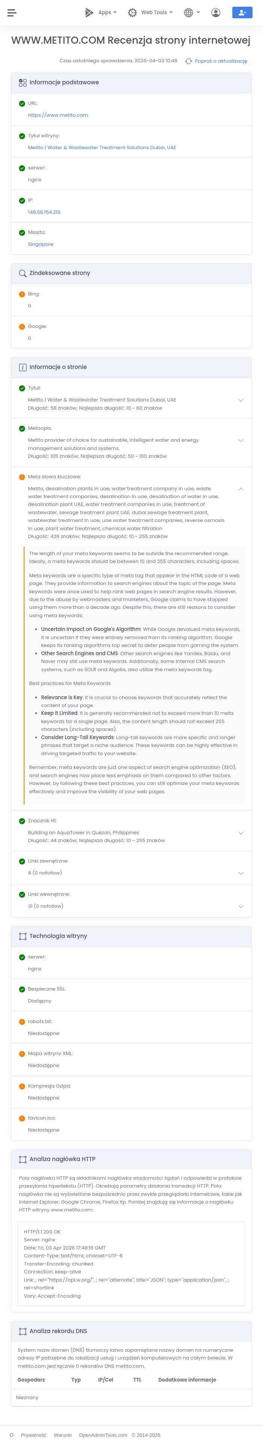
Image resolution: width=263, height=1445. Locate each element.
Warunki (63, 1435)
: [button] (30, 387)
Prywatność (33, 1435)
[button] (137, 404)
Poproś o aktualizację (216, 61)
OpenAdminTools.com (103, 1435)
